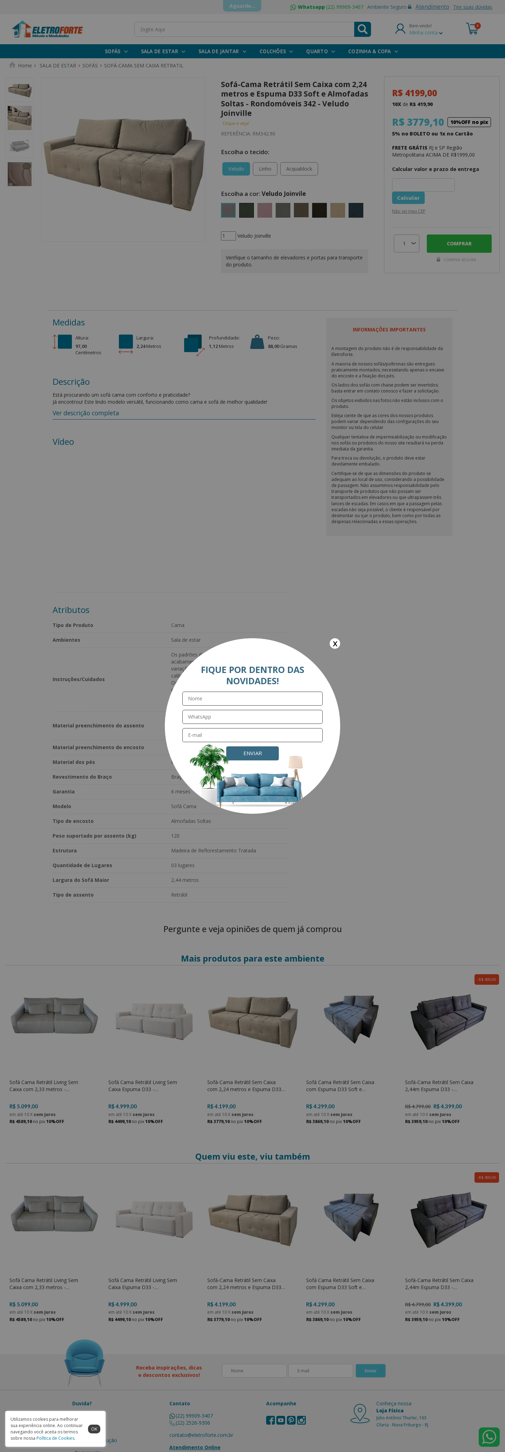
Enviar (252, 753)
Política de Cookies (55, 1438)
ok (94, 1429)
